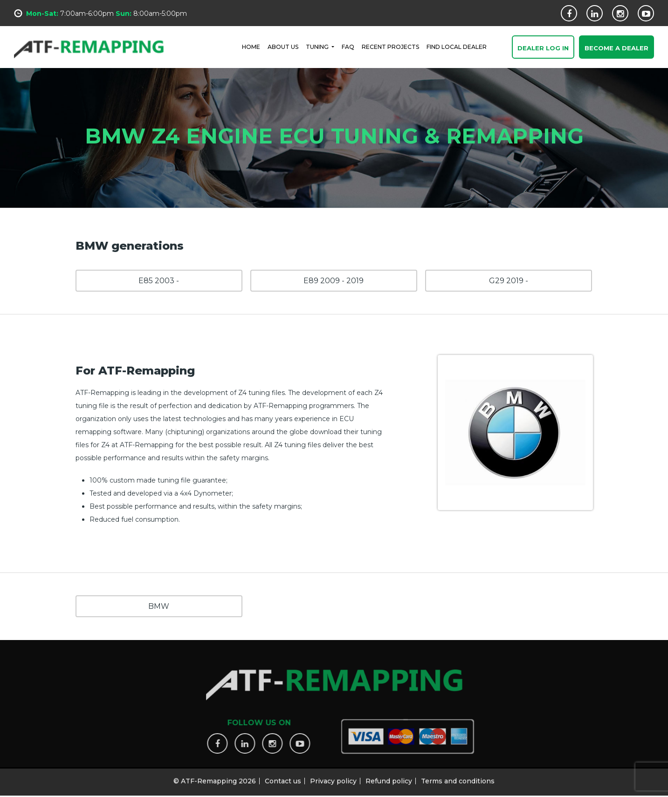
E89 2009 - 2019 (333, 280)
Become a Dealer (616, 48)
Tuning (318, 46)
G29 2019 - (508, 280)
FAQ (348, 46)
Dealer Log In (543, 48)
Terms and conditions (458, 778)
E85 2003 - (158, 280)
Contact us (283, 778)
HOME (251, 46)
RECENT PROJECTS (390, 46)
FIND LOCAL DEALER (457, 46)
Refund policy (388, 778)
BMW (158, 606)
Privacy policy (333, 778)
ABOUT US (283, 46)
